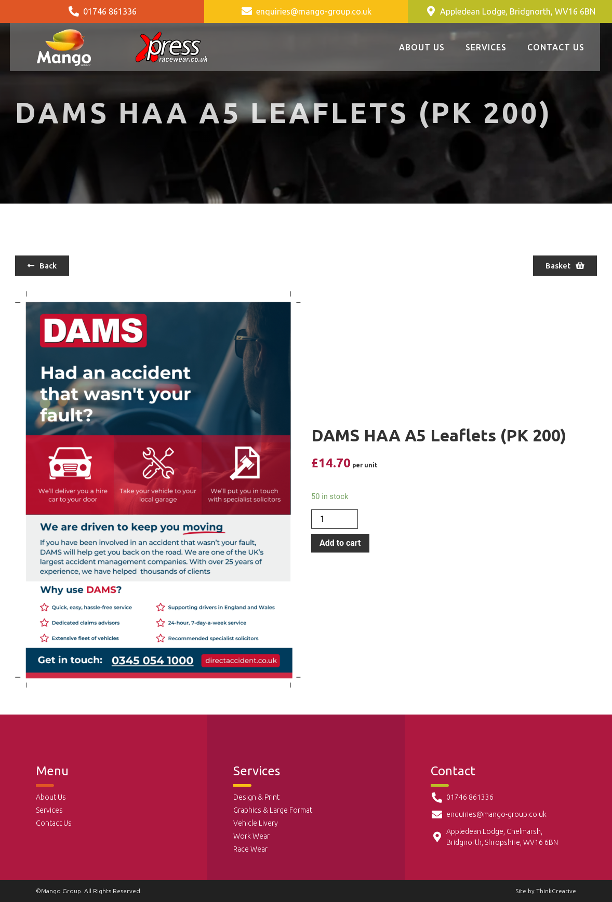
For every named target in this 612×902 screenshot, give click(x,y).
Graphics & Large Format (272, 810)
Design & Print (256, 797)
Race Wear (250, 849)
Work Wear (251, 836)
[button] (42, 265)
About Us (422, 47)
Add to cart (340, 543)
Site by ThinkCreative (545, 890)
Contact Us (555, 47)
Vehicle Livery (255, 823)
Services (486, 47)
